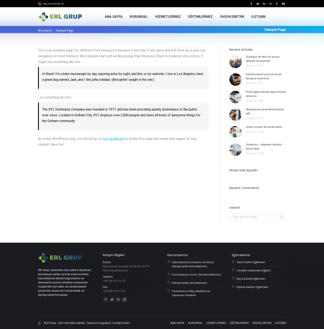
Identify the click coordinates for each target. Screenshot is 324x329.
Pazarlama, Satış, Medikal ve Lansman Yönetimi (191, 293)
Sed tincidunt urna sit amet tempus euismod (263, 76)
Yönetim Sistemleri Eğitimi (254, 270)
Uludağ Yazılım (121, 322)
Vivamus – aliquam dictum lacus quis (264, 147)
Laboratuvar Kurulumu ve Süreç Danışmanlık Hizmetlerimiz (193, 264)
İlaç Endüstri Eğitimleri (251, 279)
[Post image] (235, 62)
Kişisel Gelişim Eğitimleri (252, 287)
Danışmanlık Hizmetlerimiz (189, 283)
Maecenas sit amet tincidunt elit (265, 111)
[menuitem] (113, 16)
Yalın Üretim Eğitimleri (251, 262)
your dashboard (113, 139)
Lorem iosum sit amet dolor (264, 127)
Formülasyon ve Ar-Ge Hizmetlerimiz (196, 275)
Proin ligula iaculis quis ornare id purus (266, 94)
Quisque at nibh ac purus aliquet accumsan (262, 59)
